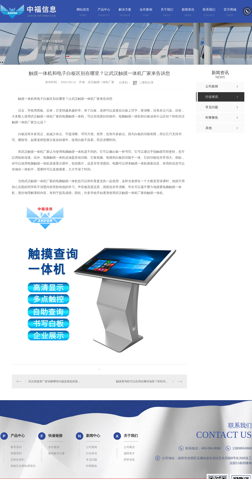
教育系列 (16, 447)
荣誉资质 (129, 459)
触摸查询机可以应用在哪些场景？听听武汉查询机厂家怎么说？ (149, 381)
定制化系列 (17, 459)
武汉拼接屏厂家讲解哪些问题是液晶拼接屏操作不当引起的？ (55, 381)
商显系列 (16, 453)
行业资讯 (91, 453)
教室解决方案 (56, 453)
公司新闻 (91, 447)
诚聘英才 (129, 453)
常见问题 (91, 459)
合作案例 (53, 447)
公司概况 (129, 447)
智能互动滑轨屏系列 (23, 465)
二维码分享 (146, 82)
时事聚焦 (91, 465)
